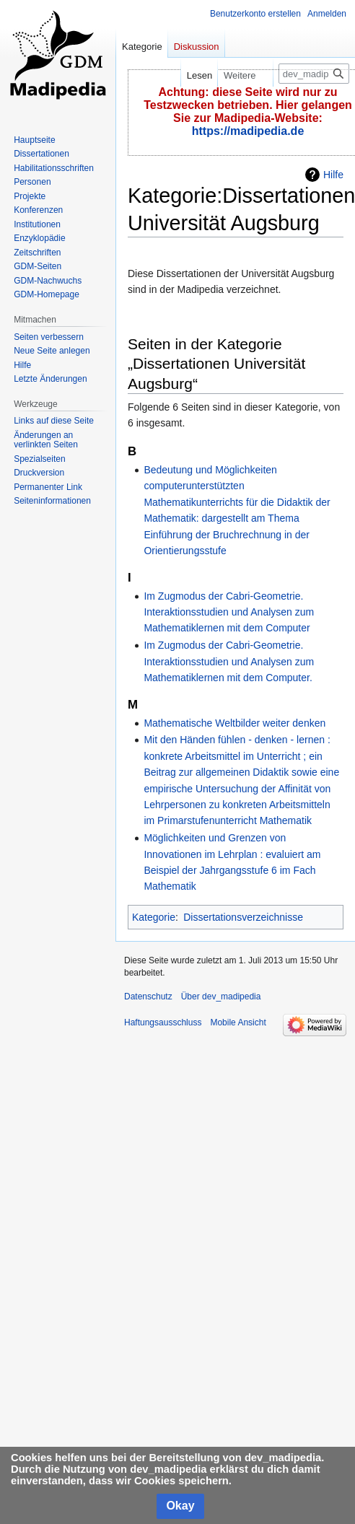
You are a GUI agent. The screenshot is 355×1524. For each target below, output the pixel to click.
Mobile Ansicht (238, 1022)
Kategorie (153, 917)
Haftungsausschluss (162, 1022)
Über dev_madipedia (221, 996)
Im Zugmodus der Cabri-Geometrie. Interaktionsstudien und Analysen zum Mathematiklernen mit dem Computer (229, 612)
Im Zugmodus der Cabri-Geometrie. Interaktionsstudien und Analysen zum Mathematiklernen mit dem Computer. (229, 661)
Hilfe (333, 174)
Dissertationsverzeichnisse (243, 917)
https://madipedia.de (248, 131)
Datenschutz (148, 996)
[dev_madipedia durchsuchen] (314, 74)
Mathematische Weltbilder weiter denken (234, 723)
